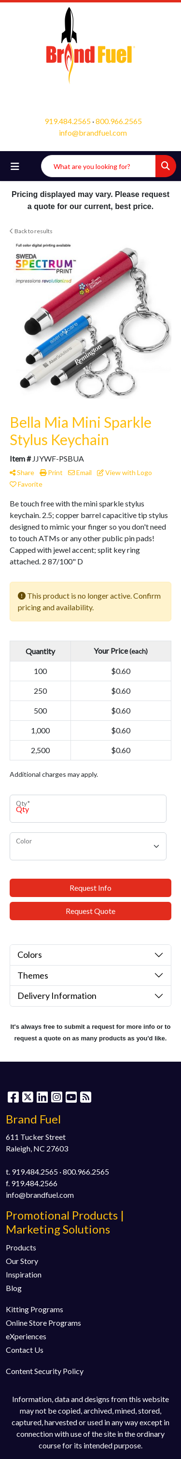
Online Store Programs (43, 1322)
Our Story (22, 1260)
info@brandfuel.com (93, 132)
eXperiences (26, 1336)
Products (21, 1247)
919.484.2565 (67, 121)
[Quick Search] (98, 166)
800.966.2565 (119, 121)
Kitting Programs (34, 1309)
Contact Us (24, 1349)
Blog (14, 1287)
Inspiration (24, 1274)
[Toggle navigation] (15, 166)
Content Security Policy (45, 1370)
